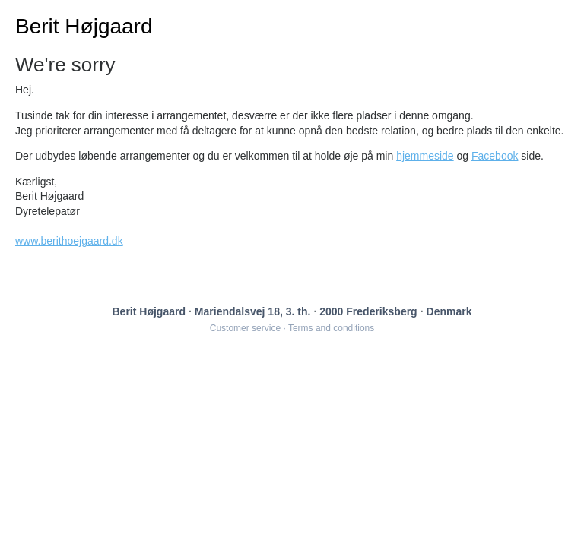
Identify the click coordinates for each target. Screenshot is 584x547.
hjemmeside (424, 156)
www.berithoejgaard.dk (69, 241)
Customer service (245, 328)
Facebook (494, 156)
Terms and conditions (331, 328)
